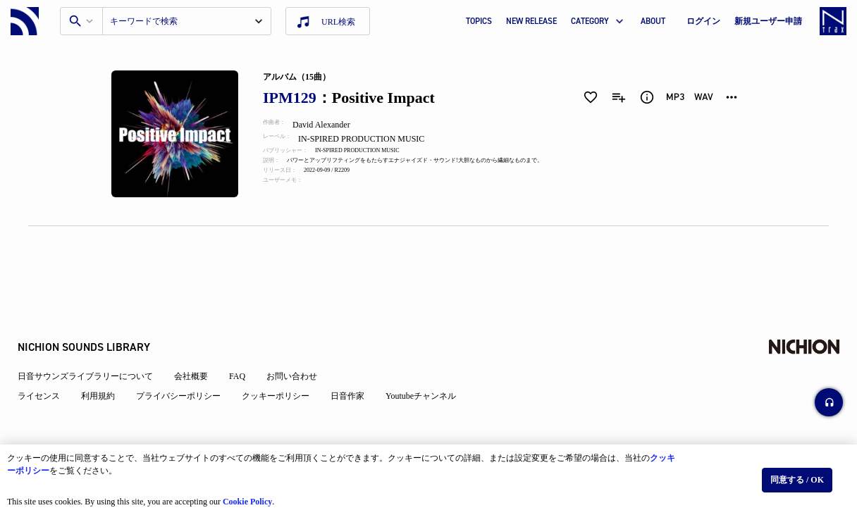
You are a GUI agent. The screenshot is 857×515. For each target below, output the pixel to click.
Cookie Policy (254, 495)
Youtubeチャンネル (431, 354)
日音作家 (358, 354)
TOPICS (479, 21)
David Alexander (333, 125)
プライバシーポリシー (189, 354)
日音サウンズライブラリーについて (96, 334)
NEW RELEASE (531, 21)
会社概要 (201, 334)
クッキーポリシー (286, 354)
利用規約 (108, 354)
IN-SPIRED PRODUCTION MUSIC (375, 139)
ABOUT (653, 21)
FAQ (248, 334)
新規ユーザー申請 (768, 21)
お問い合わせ (302, 334)
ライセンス (49, 354)
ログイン (703, 21)
